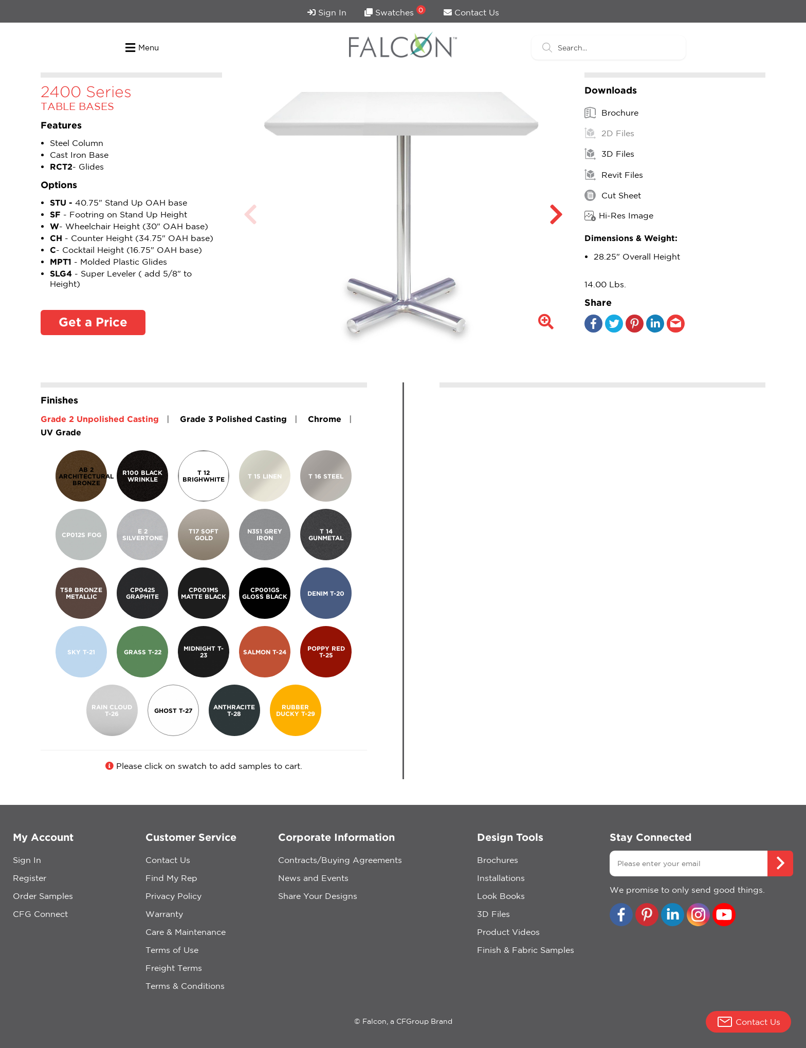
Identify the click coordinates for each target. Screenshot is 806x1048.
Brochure (611, 112)
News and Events (313, 877)
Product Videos (508, 931)
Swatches (395, 11)
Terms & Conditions (185, 985)
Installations (501, 877)
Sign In (326, 12)
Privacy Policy (173, 895)
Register (29, 877)
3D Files (609, 153)
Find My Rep (171, 877)
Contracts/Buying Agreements (340, 860)
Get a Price (93, 321)
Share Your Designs (317, 895)
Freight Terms (173, 967)
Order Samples (43, 895)
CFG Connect (40, 913)
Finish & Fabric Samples (525, 949)
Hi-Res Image (618, 216)
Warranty (164, 913)
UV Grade (61, 432)
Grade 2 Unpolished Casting (100, 419)
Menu (142, 47)
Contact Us (471, 12)
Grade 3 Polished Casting (233, 419)
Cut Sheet (612, 195)
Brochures (497, 860)
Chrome (324, 419)
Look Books (501, 895)
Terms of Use (171, 949)
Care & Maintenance (185, 931)
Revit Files (613, 174)
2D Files (609, 133)
